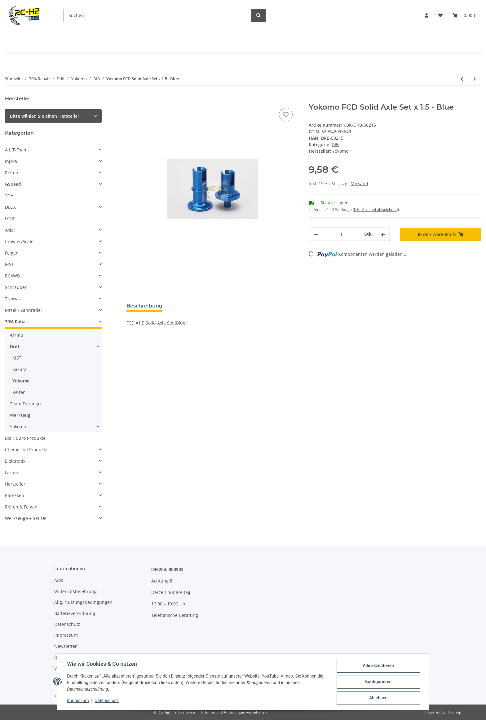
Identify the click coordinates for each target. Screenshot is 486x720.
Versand (359, 183)
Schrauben (16, 287)
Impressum (66, 635)
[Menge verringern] (316, 234)
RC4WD (12, 276)
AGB (58, 580)
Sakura (19, 369)
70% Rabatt (17, 322)
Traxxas (13, 299)
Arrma (16, 335)
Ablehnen (378, 698)
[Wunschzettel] (440, 15)
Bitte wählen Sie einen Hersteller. (45, 116)
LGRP (10, 218)
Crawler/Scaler (20, 241)
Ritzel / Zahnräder (23, 310)
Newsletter (65, 646)
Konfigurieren (378, 681)
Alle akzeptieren (378, 665)
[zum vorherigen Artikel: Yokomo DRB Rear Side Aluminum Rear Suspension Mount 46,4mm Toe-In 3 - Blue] (462, 78)
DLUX (10, 207)
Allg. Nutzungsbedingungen (83, 602)
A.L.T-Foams (17, 150)
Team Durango (25, 404)
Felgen (12, 253)
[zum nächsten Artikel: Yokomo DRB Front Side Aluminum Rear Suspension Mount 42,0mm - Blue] (474, 78)
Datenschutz (67, 624)
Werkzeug (20, 415)
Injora (11, 161)
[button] (426, 15)
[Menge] (341, 234)
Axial (10, 230)
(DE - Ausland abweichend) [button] (376, 209)
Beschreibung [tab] (144, 306)
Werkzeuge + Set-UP (25, 518)
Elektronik (15, 461)
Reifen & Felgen (21, 507)
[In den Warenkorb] (131, 99)
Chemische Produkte (26, 449)
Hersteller (15, 484)
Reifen (11, 173)
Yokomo (21, 381)
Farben (12, 472)
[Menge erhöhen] (383, 234)
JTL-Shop (453, 712)
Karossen (14, 495)
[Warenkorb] (464, 15)
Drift (15, 346)
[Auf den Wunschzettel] (286, 114)
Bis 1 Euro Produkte (25, 438)
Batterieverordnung (74, 613)
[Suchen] (158, 15)
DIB (335, 144)
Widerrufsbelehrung (75, 591)
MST (9, 264)
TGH (9, 196)
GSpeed (13, 184)
